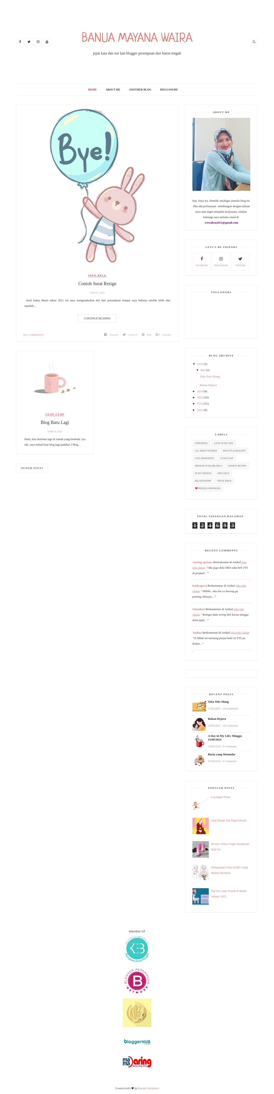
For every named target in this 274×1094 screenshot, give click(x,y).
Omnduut (198, 609)
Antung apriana (202, 562)
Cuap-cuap (54, 414)
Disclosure (169, 89)
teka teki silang (240, 632)
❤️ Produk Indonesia (208, 488)
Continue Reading (97, 318)
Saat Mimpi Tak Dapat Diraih (228, 820)
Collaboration (204, 458)
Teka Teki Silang (210, 376)
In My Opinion (203, 473)
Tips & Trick (224, 481)
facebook (202, 261)
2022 (200, 403)
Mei (203, 370)
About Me (113, 89)
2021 (200, 410)
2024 (200, 391)
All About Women (206, 450)
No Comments (33, 334)
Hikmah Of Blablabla (208, 465)
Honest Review (237, 465)
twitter (240, 261)
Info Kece (97, 275)
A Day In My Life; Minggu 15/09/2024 (225, 737)
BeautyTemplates (148, 1088)
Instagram (221, 261)
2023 (200, 397)
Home (92, 89)
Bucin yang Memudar (221, 754)
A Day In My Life (223, 443)
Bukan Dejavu (208, 385)
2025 (200, 364)
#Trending (201, 443)
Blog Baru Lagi (55, 422)
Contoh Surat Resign (97, 283)
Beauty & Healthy (234, 450)
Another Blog (140, 89)
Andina (197, 632)
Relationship (203, 481)
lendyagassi (199, 585)
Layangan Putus (220, 797)
